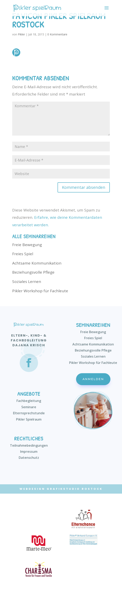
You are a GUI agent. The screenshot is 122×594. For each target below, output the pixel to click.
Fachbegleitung (28, 400)
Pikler (21, 34)
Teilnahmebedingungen (29, 445)
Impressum (28, 451)
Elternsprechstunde (29, 413)
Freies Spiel (22, 253)
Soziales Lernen (26, 281)
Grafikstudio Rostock (75, 489)
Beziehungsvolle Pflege (33, 272)
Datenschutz (29, 457)
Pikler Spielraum (28, 419)
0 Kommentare (57, 34)
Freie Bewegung (27, 244)
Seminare (28, 407)
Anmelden (93, 379)
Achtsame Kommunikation (36, 263)
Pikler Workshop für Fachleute (40, 290)
